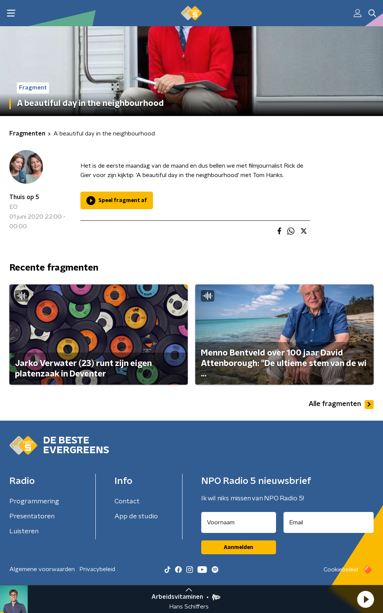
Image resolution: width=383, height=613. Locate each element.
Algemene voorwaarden (42, 569)
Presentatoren (32, 516)
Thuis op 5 (24, 197)
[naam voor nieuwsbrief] (238, 522)
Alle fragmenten (341, 404)
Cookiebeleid (341, 570)
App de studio (136, 516)
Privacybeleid (97, 569)
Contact (127, 501)
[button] (365, 599)
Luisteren (24, 531)
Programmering (34, 501)
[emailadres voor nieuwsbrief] (329, 522)
